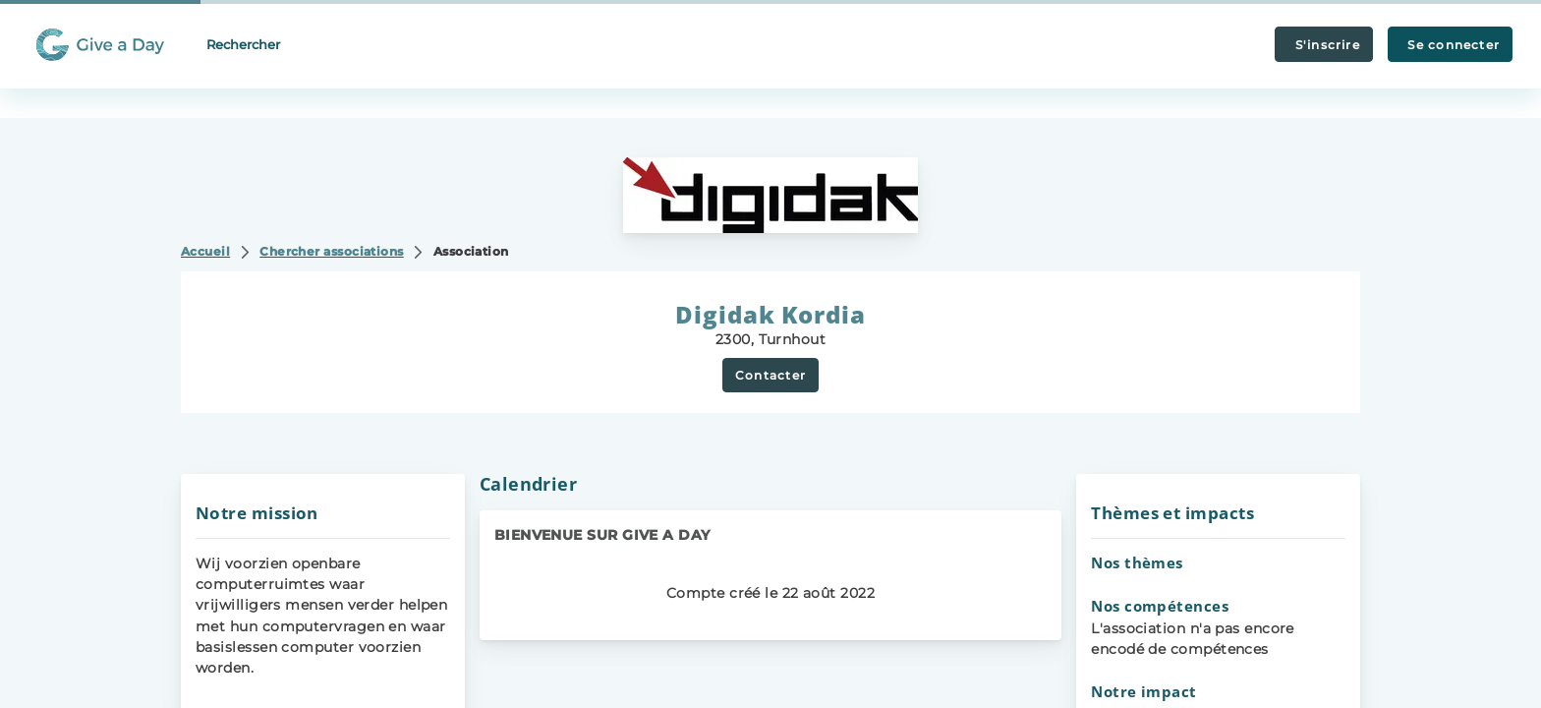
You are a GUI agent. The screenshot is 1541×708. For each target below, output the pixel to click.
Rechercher (243, 44)
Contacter (770, 375)
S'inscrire (1323, 44)
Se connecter (1450, 44)
